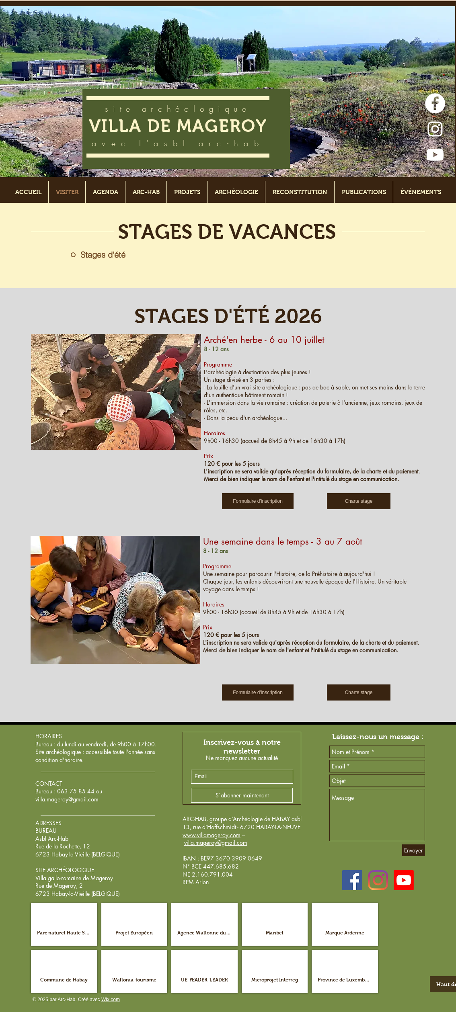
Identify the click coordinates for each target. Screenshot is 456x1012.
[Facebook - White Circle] (435, 103)
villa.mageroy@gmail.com (67, 799)
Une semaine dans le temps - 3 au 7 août (282, 541)
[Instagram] (378, 880)
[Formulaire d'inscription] (258, 501)
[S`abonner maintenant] (242, 795)
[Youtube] (435, 155)
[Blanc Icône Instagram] (435, 129)
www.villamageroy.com (211, 835)
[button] (64, 924)
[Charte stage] (358, 501)
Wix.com (110, 999)
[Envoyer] (413, 850)
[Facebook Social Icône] (352, 880)
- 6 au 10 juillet (293, 339)
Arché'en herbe (233, 339)
